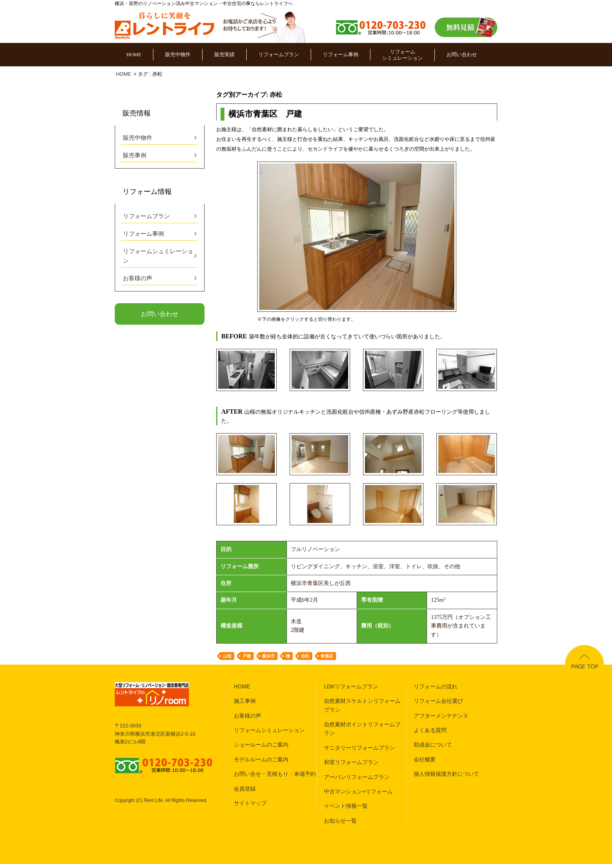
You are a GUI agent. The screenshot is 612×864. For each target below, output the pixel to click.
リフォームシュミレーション (158, 256)
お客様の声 (137, 278)
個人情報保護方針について (446, 774)
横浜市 (268, 656)
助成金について (433, 744)
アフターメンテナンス (441, 716)
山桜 (227, 656)
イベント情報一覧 (346, 806)
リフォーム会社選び (438, 701)
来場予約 (305, 774)
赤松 (305, 656)
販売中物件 (177, 54)
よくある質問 (430, 730)
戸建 (246, 656)
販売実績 (224, 54)
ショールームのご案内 (261, 744)
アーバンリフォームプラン (357, 777)
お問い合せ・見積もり (261, 774)
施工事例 (245, 701)
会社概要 (425, 759)
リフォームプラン (278, 54)
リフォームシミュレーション (402, 55)
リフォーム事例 (340, 54)
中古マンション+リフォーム (358, 791)
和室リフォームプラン (351, 762)
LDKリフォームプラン (351, 686)
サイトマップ (250, 803)
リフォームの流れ (435, 686)
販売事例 (134, 155)
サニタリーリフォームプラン (359, 748)
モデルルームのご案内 (261, 759)
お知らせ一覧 (340, 821)
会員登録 (245, 789)
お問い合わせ (462, 54)
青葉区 (326, 656)
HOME (133, 54)
